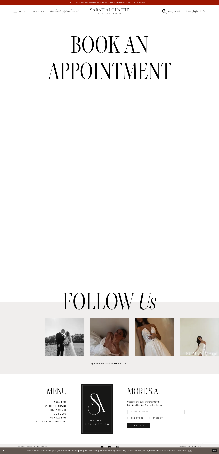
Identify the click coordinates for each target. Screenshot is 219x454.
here (190, 450)
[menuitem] (19, 11)
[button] (19, 11)
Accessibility (33, 447)
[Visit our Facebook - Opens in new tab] (102, 447)
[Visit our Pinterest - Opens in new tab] (117, 447)
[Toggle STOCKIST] (150, 419)
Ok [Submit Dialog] (214, 450)
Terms (44, 447)
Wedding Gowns (56, 406)
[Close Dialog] (4, 450)
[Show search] (205, 11)
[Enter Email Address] (156, 412)
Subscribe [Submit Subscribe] (142, 429)
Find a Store (58, 410)
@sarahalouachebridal (109, 364)
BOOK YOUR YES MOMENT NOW (147, 2)
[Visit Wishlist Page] (171, 11)
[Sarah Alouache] (109, 11)
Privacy (21, 447)
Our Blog (60, 414)
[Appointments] (65, 11)
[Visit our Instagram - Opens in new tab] (109, 447)
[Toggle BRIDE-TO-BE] (128, 419)
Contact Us (58, 418)
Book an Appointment (51, 422)
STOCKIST (158, 419)
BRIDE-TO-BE (137, 419)
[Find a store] (38, 11)
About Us (60, 402)
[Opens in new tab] (19, 337)
